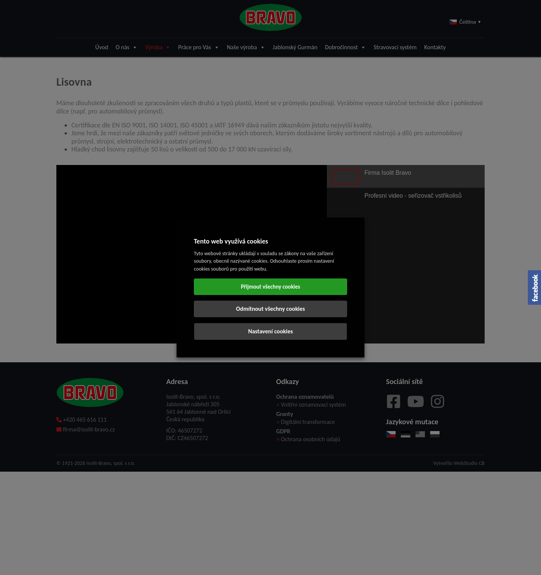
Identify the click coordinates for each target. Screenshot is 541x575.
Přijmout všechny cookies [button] (270, 286)
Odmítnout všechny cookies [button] (270, 308)
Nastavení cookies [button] (270, 331)
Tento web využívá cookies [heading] (231, 241)
